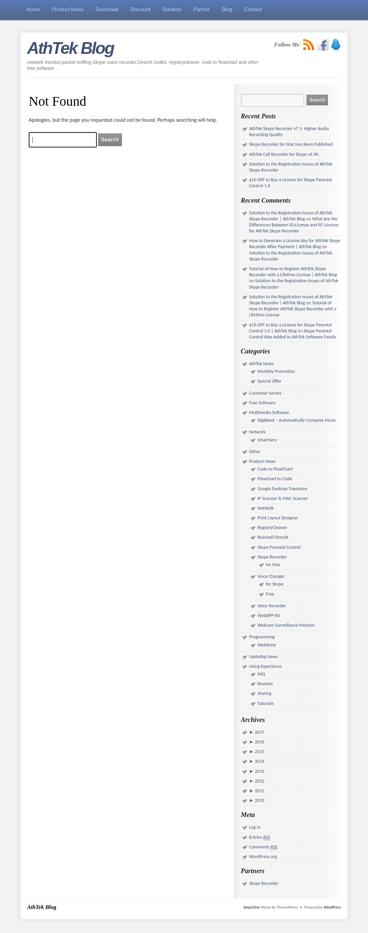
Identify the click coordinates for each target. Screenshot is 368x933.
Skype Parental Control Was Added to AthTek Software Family (292, 334)
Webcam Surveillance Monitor (286, 625)
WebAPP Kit (268, 615)
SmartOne (251, 907)
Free (270, 594)
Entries (259, 837)
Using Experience (265, 666)
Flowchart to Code (274, 479)
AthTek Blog (70, 48)
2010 (259, 800)
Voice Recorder (271, 606)
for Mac (273, 564)
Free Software (262, 403)
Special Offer (269, 381)
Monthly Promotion (276, 371)
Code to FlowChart (275, 469)
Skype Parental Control (279, 547)
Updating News (263, 656)
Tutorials (265, 703)
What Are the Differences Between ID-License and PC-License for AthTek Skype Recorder (293, 225)
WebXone (266, 645)
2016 (259, 742)
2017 (259, 732)
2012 (259, 781)
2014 (259, 761)
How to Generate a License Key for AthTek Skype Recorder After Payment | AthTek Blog (294, 243)
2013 (259, 771)
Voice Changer (271, 576)
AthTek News (261, 364)
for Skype (275, 584)
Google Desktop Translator (282, 489)
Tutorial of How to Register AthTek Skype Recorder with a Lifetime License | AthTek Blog (293, 272)
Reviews (265, 684)
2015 (259, 751)
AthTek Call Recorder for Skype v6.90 (283, 154)
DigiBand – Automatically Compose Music (296, 420)
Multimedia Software (269, 412)
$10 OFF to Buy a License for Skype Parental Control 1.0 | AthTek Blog (290, 328)
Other (254, 451)
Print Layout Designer (277, 518)
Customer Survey (265, 393)
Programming (262, 637)
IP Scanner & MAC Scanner (282, 498)
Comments (263, 847)
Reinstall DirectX (272, 537)
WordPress (332, 907)
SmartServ (267, 440)
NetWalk (265, 508)
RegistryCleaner (272, 527)
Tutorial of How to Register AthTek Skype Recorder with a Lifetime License (293, 309)
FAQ (261, 674)
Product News (262, 461)
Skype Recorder (272, 557)
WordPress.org (263, 856)
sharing (264, 693)
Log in (254, 827)
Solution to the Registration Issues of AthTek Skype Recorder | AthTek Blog (290, 216)
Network (257, 432)
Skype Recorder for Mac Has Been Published (291, 144)
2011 (259, 791)
